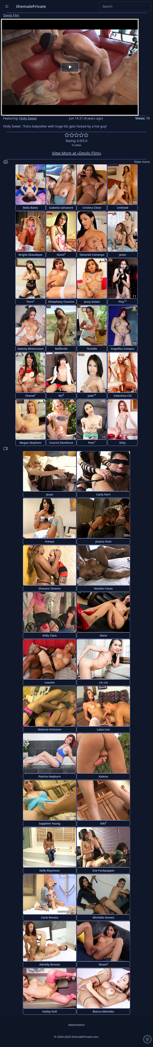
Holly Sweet (28, 118)
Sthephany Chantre (61, 302)
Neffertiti (61, 349)
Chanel (30, 395)
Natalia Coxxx (103, 588)
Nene (103, 635)
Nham (103, 964)
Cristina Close (92, 208)
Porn (30, 301)
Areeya (49, 541)
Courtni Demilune (61, 443)
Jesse (122, 255)
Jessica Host (103, 541)
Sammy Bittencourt (30, 349)
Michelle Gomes (103, 917)
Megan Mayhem (30, 443)
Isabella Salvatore (61, 208)
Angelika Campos (122, 349)
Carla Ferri (103, 494)
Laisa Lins (103, 729)
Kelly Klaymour (49, 870)
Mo (61, 395)
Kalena (103, 776)
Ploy (123, 301)
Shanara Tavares (49, 588)
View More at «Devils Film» (76, 153)
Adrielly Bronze (49, 964)
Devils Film (11, 15)
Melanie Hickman (49, 729)
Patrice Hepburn (49, 776)
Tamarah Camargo (91, 255)
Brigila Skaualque (30, 255)
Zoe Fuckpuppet (103, 870)
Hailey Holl (49, 1011)
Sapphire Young (49, 823)
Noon (61, 254)
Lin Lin (103, 682)
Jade (92, 395)
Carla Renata (49, 917)
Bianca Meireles (103, 1011)
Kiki (103, 823)
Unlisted (122, 208)
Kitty (122, 443)
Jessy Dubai (92, 302)
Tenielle (92, 349)
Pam (91, 442)
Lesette (50, 682)
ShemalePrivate (31, 6)
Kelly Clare (49, 635)
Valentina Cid (122, 396)
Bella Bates (30, 208)
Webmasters (76, 1025)
